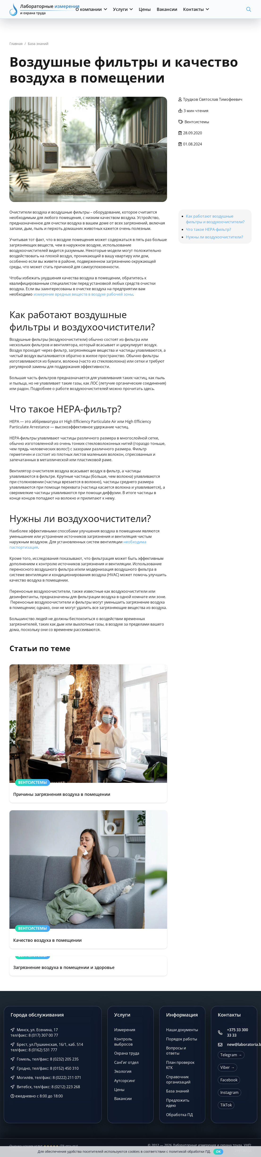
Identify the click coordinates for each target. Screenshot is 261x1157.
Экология (122, 1071)
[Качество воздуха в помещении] (88, 879)
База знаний (177, 1091)
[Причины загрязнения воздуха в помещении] (88, 733)
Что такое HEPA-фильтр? (208, 229)
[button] (104, 9)
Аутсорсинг (124, 1080)
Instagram (229, 1092)
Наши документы (182, 1029)
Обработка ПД (179, 1114)
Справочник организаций (178, 1079)
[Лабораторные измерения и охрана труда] (44, 9)
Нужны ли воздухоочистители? (214, 237)
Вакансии (123, 1098)
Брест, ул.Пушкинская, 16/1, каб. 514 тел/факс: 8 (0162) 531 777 (47, 1047)
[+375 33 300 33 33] (222, 1032)
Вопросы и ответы (176, 1050)
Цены (119, 1089)
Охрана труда (126, 1053)
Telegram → (231, 1054)
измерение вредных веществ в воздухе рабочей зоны (83, 294)
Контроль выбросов (123, 1041)
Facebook (228, 1079)
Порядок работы (181, 1039)
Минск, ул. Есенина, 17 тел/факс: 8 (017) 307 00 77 (34, 1032)
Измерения (124, 1029)
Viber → (227, 1067)
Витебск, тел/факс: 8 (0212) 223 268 (45, 1086)
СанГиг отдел (126, 1062)
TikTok (226, 1105)
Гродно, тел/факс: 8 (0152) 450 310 (45, 1068)
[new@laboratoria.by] (222, 1045)
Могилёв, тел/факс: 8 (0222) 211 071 (46, 1077)
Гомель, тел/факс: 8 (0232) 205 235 (45, 1059)
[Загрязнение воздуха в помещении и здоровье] (88, 966)
